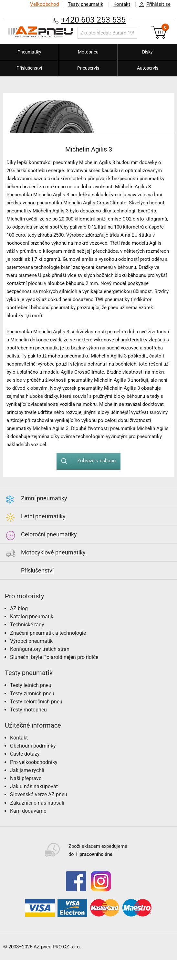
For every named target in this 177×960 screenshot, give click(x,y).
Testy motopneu (28, 710)
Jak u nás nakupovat (34, 786)
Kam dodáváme (28, 811)
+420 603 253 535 (93, 19)
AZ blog (19, 608)
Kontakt (121, 4)
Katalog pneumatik (31, 616)
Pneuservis (88, 68)
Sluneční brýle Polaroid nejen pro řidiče (54, 657)
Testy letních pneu (30, 685)
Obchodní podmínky (33, 746)
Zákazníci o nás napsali (37, 803)
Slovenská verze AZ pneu (38, 794)
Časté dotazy (25, 754)
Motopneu (88, 51)
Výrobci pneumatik (31, 641)
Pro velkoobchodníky (33, 762)
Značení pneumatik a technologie (48, 633)
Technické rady (27, 625)
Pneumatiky (29, 51)
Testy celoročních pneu (36, 702)
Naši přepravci (26, 778)
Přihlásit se (153, 4)
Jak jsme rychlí (27, 770)
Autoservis (147, 68)
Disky (147, 51)
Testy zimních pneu (32, 694)
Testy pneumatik (85, 4)
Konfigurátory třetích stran (39, 649)
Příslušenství (29, 68)
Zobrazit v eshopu (86, 461)
